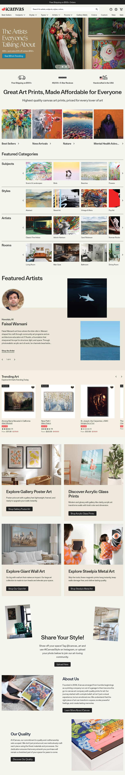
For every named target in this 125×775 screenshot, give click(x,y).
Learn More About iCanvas (77, 710)
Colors (94, 15)
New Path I (45, 421)
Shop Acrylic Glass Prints (82, 513)
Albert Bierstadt (7, 423)
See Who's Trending (14, 56)
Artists (56, 15)
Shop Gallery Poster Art (19, 509)
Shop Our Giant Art (17, 588)
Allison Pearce (46, 423)
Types (44, 15)
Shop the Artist (8, 351)
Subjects (20, 15)
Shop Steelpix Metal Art (82, 588)
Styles (33, 15)
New (114, 15)
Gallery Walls (81, 15)
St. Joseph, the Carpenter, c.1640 (94, 421)
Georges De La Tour (87, 423)
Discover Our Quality (22, 759)
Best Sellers (6, 15)
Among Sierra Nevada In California (16, 421)
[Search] (65, 9)
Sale (121, 15)
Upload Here (62, 664)
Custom (104, 15)
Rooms (68, 15)
